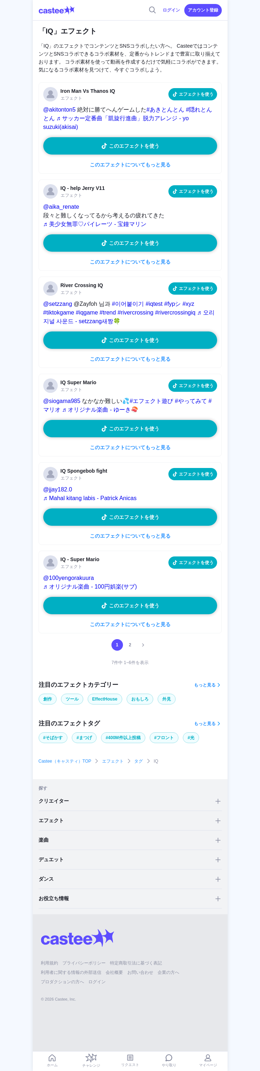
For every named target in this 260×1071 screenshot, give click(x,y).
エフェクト (113, 761)
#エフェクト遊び (151, 401)
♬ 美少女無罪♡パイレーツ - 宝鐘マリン (95, 224)
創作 (47, 699)
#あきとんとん (165, 110)
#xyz (188, 304)
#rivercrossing (136, 312)
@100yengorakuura (68, 578)
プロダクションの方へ (62, 981)
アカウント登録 (203, 10)
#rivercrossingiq (175, 312)
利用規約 (49, 963)
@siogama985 (61, 401)
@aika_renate (61, 207)
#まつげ (84, 737)
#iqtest (154, 304)
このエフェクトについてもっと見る (130, 165)
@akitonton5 (59, 110)
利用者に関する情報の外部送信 (71, 972)
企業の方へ (168, 972)
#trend (108, 312)
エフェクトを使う (196, 94)
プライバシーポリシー (84, 963)
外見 (166, 699)
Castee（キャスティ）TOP (65, 761)
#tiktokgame (58, 312)
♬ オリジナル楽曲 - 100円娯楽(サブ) (90, 587)
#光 (191, 737)
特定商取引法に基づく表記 (136, 963)
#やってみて (191, 401)
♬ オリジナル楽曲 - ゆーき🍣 (100, 410)
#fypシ (172, 304)
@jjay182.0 (57, 489)
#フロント (164, 737)
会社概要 (114, 972)
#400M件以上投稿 (123, 737)
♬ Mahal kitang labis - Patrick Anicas (90, 498)
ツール (72, 699)
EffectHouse (105, 699)
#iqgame (87, 312)
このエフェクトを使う (134, 146)
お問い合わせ (140, 972)
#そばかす (53, 737)
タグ (138, 761)
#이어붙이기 (128, 304)
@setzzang (57, 304)
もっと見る (205, 685)
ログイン (171, 10)
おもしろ (140, 699)
